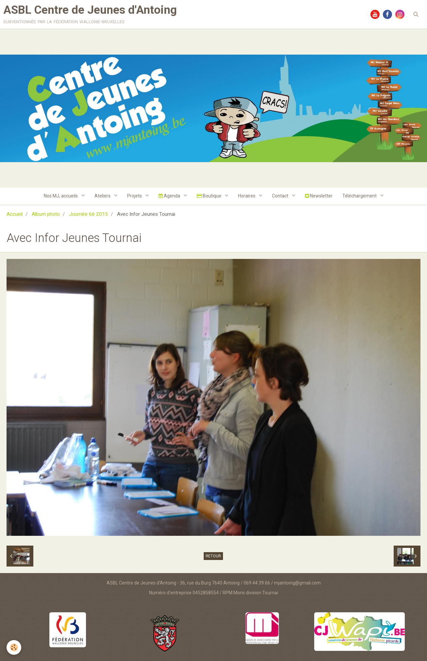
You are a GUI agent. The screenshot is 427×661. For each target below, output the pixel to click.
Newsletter (319, 195)
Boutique (209, 195)
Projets (135, 195)
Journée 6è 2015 (88, 214)
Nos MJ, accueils (61, 195)
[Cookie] (14, 647)
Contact (280, 195)
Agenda (170, 195)
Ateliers (102, 195)
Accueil (15, 214)
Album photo (46, 214)
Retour (213, 556)
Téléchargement (360, 195)
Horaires (247, 195)
